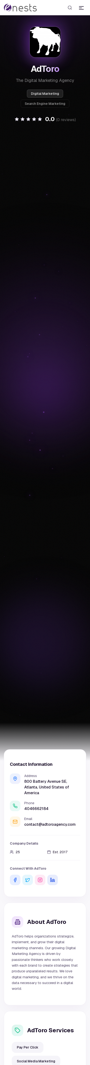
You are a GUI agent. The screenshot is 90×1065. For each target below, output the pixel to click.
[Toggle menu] (81, 7)
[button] (45, 119)
